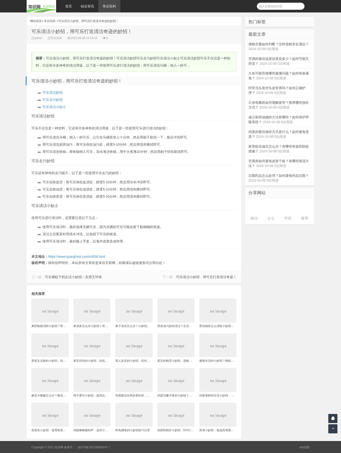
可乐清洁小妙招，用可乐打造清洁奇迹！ (206, 277)
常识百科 (109, 6)
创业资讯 (87, 6)
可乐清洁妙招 (52, 92)
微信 (254, 218)
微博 (304, 218)
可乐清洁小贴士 (54, 107)
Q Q (271, 218)
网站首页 (36, 21)
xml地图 (304, 447)
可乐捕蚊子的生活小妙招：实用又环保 (73, 277)
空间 (287, 218)
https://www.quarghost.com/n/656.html (76, 256)
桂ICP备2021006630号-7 (94, 447)
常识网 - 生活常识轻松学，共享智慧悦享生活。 (41, 6)
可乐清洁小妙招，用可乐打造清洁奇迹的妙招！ (88, 21)
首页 (68, 6)
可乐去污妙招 (52, 100)
